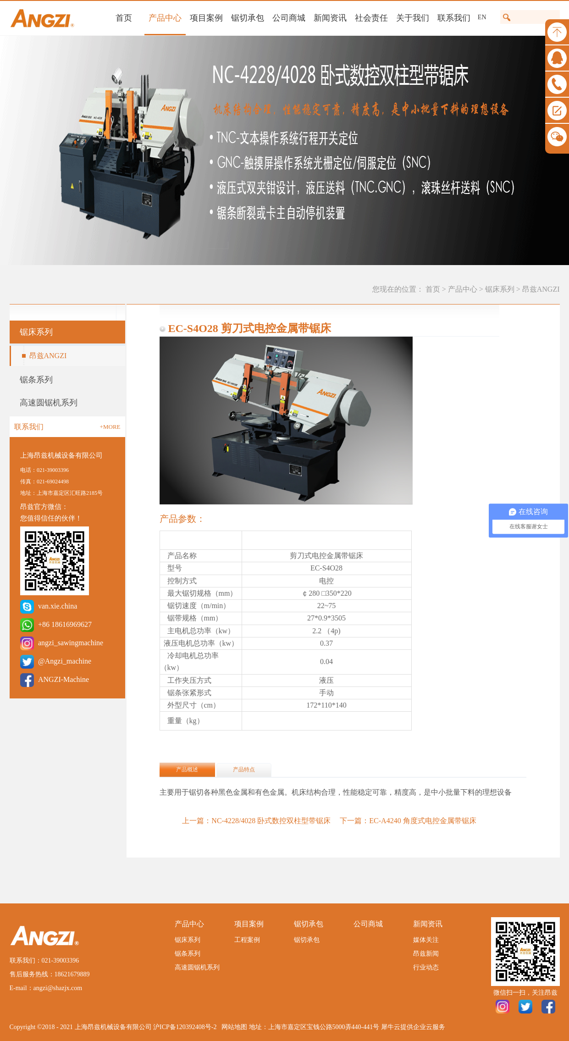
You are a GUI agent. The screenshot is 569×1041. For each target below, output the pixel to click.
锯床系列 (499, 289)
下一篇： (408, 821)
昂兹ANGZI (541, 289)
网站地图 (232, 1027)
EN (482, 17)
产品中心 (462, 289)
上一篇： (256, 821)
